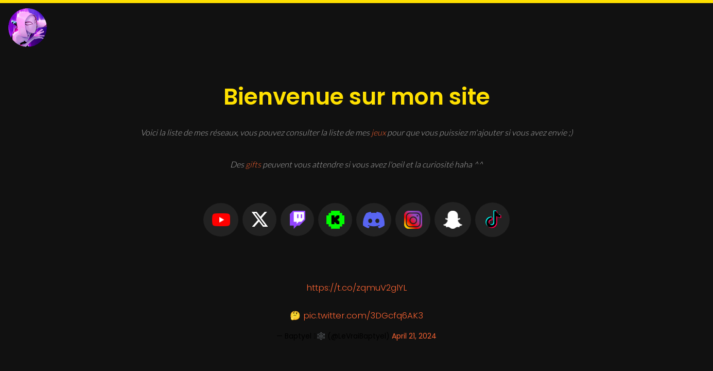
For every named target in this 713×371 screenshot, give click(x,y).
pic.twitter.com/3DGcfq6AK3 (363, 315)
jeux (378, 132)
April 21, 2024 (414, 336)
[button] (221, 219)
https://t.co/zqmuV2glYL (356, 287)
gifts (253, 164)
